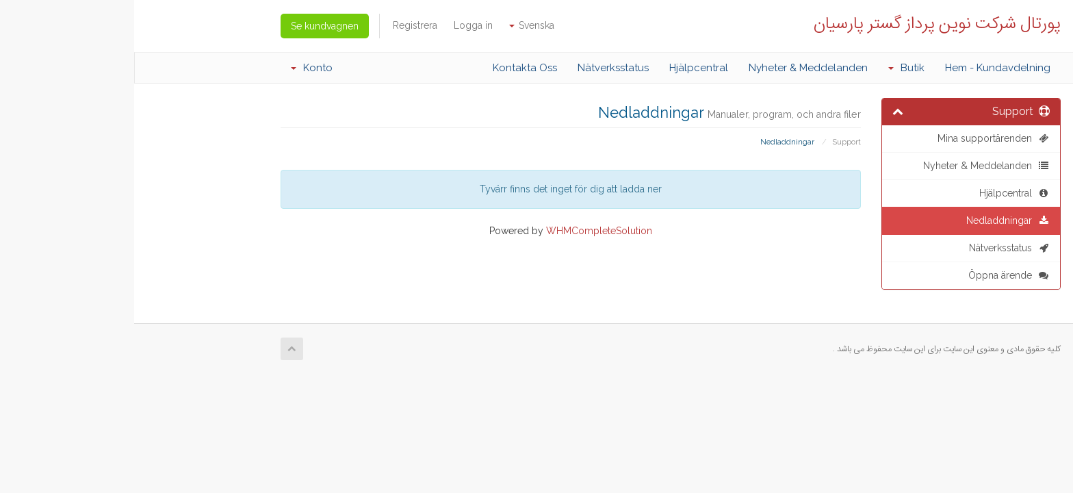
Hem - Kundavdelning (863, 68)
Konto (177, 68)
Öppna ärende (875, 275)
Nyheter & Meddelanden (674, 68)
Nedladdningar (874, 220)
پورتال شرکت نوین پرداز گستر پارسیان (803, 22)
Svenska (397, 25)
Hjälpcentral (564, 68)
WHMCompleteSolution (465, 230)
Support (712, 142)
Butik (772, 68)
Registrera (281, 25)
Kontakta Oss (391, 68)
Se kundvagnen (190, 26)
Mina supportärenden (859, 138)
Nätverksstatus (479, 68)
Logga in (339, 25)
